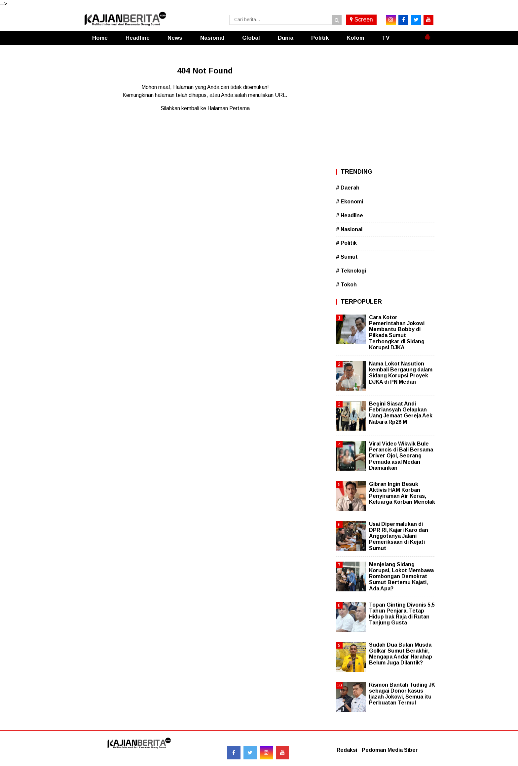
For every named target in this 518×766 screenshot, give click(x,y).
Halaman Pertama (228, 108)
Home (100, 38)
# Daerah (347, 188)
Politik (320, 38)
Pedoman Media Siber (390, 750)
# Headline (349, 215)
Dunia (285, 38)
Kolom (355, 38)
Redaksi (347, 750)
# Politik (346, 243)
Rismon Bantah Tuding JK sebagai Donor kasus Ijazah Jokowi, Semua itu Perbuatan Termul (402, 694)
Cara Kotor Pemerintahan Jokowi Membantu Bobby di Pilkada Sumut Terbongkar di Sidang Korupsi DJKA (397, 332)
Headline (138, 38)
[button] (427, 34)
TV (385, 38)
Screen (361, 19)
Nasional (212, 38)
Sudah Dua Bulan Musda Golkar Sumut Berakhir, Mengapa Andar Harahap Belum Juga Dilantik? (400, 654)
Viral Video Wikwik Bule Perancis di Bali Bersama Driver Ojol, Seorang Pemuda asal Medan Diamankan (401, 456)
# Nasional (349, 229)
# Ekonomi (349, 201)
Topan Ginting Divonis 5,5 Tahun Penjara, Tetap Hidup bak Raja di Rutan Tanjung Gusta (402, 614)
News (174, 38)
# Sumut (347, 257)
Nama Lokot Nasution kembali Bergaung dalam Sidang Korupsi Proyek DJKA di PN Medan (400, 373)
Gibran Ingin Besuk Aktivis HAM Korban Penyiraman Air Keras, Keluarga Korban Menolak (402, 493)
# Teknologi (351, 271)
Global (251, 38)
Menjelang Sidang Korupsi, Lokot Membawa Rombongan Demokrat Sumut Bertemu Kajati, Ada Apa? (401, 576)
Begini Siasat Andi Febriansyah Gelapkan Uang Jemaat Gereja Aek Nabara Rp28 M (400, 413)
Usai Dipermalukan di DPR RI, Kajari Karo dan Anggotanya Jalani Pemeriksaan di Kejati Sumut (398, 536)
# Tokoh (346, 284)
